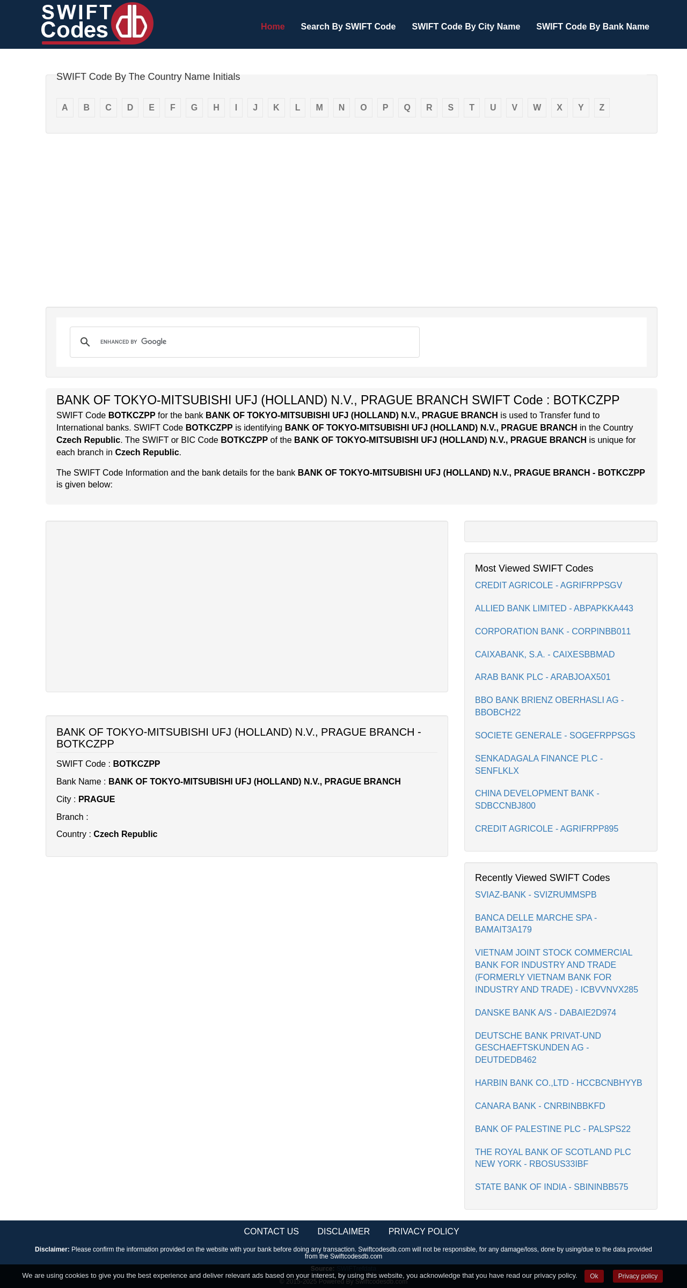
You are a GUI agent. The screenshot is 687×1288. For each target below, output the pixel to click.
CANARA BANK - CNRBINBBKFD (540, 1106)
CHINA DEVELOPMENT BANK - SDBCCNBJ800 (537, 799)
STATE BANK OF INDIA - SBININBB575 (551, 1186)
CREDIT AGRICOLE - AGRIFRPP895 (546, 828)
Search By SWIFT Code (348, 26)
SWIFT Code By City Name (466, 26)
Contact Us (271, 1231)
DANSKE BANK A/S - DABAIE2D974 (545, 1012)
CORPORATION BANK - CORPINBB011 (553, 631)
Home (272, 26)
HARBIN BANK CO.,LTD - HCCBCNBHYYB (558, 1082)
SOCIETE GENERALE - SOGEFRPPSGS (555, 735)
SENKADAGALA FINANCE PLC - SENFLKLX (539, 764)
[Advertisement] (351, 219)
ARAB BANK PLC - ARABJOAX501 (543, 677)
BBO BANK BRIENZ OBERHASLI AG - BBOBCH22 (549, 706)
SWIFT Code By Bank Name (592, 26)
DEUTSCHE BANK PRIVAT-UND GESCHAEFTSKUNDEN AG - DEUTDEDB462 (538, 1048)
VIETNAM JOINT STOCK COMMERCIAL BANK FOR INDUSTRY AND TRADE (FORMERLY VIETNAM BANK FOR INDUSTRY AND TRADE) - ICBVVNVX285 (556, 971)
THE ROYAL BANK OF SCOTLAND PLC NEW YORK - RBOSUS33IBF (553, 1158)
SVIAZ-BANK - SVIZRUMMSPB (536, 894)
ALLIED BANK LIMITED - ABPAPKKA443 (554, 608)
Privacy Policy (424, 1231)
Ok (594, 1276)
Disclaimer (343, 1231)
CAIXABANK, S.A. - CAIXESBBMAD (545, 654)
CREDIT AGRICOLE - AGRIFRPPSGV (548, 585)
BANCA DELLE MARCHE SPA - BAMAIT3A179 (536, 924)
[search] (243, 342)
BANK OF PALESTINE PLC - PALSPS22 (553, 1129)
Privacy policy (637, 1276)
